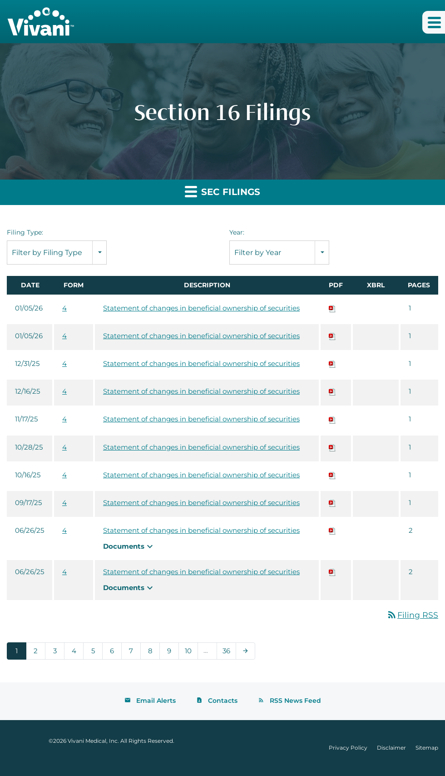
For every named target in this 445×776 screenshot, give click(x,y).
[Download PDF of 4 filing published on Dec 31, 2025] (332, 363)
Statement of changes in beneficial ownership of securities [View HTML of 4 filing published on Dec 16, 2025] (201, 391)
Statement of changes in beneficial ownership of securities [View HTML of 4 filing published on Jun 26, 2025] (201, 530)
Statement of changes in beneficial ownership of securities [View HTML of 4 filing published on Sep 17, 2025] (201, 502)
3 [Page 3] (57, 653)
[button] (433, 22)
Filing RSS (412, 615)
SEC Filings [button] (222, 191)
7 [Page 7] (134, 653)
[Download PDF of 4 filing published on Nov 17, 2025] (332, 419)
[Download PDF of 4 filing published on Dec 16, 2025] (332, 391)
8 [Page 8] (153, 653)
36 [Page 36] (229, 653)
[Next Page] (245, 651)
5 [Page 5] (96, 653)
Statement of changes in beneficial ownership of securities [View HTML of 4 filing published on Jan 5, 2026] (201, 308)
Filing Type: (25, 232)
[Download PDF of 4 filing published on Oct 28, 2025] (332, 447)
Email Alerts (156, 701)
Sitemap (426, 748)
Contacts (222, 701)
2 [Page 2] (38, 653)
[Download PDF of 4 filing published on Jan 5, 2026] (332, 308)
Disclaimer (391, 748)
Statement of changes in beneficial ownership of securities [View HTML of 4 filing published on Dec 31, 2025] (201, 363)
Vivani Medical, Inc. (93, 741)
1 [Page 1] (19, 653)
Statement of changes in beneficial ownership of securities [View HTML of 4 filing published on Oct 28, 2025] (201, 447)
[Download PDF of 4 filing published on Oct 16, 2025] (332, 475)
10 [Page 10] (191, 653)
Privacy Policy (348, 748)
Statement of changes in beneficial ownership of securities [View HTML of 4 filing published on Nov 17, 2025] (201, 419)
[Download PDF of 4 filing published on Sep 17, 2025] (332, 502)
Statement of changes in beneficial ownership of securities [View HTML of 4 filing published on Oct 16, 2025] (201, 475)
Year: (236, 232)
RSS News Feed (295, 701)
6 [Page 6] (115, 653)
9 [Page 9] (172, 653)
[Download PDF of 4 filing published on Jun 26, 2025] (332, 530)
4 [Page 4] (76, 653)
